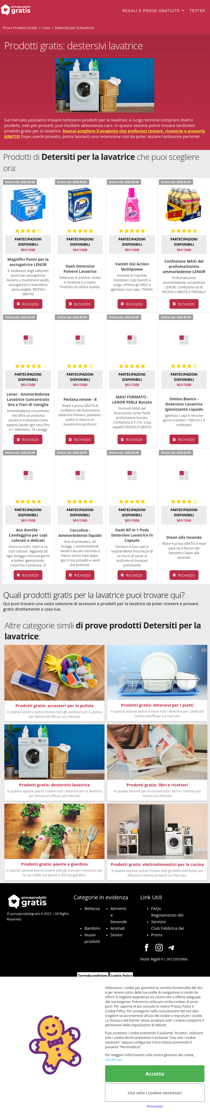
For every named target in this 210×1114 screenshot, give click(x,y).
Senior (116, 934)
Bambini (92, 928)
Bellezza (92, 908)
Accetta (154, 1073)
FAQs (156, 908)
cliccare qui (113, 1059)
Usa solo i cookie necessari (155, 1092)
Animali (117, 928)
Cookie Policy (121, 975)
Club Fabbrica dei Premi (167, 931)
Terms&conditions (93, 975)
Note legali (150, 958)
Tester (197, 10)
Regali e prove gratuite (151, 10)
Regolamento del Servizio (167, 918)
